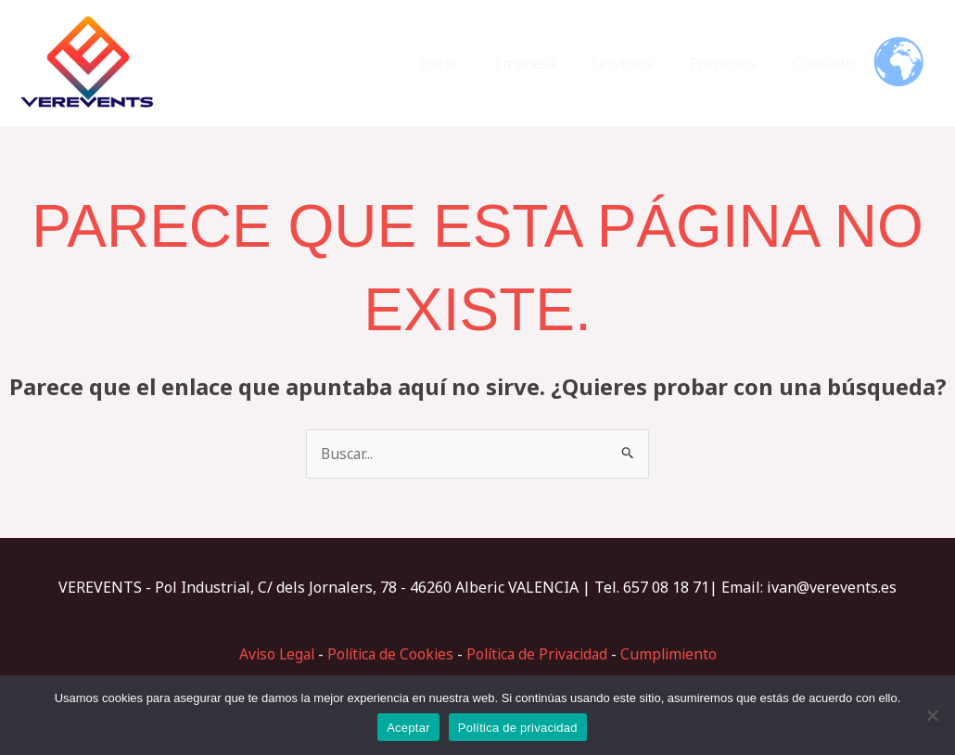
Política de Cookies (387, 654)
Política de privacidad (518, 728)
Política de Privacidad (539, 654)
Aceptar (408, 728)
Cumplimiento (676, 654)
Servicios (637, 63)
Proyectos (732, 63)
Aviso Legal (269, 654)
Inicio (466, 63)
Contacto (826, 63)
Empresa (546, 63)
